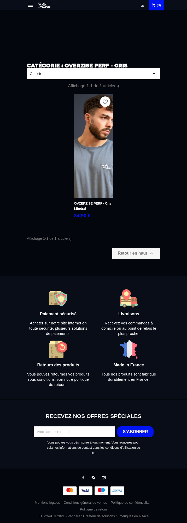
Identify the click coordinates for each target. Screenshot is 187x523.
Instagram (103, 477)
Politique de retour (93, 509)
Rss (93, 477)
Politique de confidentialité (130, 502)
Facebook (83, 477)
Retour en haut (136, 253)
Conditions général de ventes (85, 502)
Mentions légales (47, 502)
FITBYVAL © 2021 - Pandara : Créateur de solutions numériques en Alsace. (93, 516)
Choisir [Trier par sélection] (93, 74)
